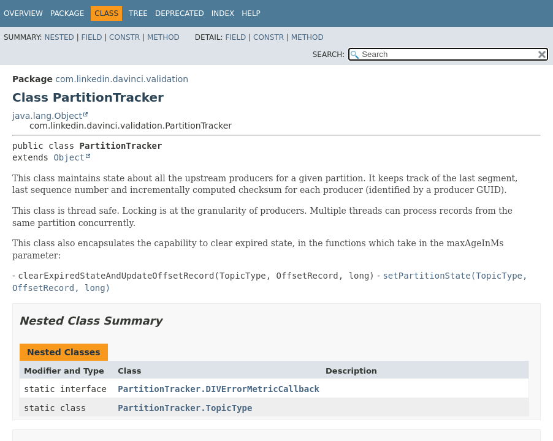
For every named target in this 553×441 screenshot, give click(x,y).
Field (91, 37)
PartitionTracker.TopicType (185, 408)
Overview (23, 13)
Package (67, 13)
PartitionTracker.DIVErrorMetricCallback (218, 389)
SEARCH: (329, 54)
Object (69, 157)
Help (251, 13)
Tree (138, 13)
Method (163, 37)
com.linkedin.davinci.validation (121, 79)
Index (223, 13)
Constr (124, 37)
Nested (59, 37)
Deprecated (179, 13)
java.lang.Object (47, 116)
